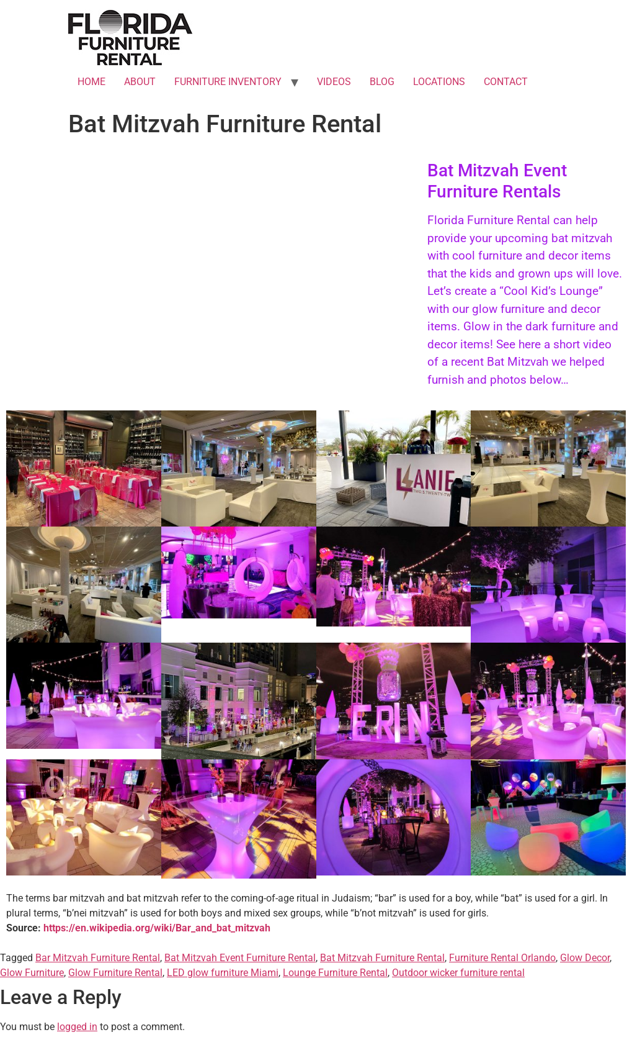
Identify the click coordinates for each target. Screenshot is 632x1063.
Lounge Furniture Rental (335, 973)
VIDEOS (334, 82)
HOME (91, 82)
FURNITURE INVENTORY (228, 82)
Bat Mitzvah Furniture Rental (382, 958)
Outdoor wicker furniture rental (458, 973)
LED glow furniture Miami (222, 973)
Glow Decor (585, 958)
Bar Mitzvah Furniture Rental (97, 958)
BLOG (382, 82)
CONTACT (506, 82)
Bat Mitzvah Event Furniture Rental (240, 958)
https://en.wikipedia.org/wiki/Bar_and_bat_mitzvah (156, 928)
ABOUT (140, 82)
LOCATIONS (439, 82)
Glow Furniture (32, 973)
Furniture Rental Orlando (502, 958)
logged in (77, 1027)
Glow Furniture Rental (115, 973)
